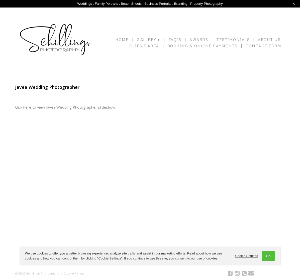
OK (268, 256)
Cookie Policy (73, 273)
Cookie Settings (246, 256)
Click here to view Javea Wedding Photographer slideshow (65, 107)
